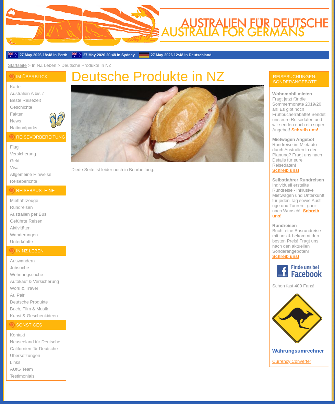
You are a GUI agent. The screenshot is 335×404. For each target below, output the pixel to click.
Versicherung (23, 153)
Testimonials (22, 376)
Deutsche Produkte (29, 302)
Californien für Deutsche (34, 348)
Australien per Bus (28, 214)
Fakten (17, 114)
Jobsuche (19, 267)
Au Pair (17, 295)
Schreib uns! (305, 129)
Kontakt (17, 334)
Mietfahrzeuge (24, 200)
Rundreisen (21, 207)
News (15, 120)
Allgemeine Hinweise (30, 174)
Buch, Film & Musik (29, 308)
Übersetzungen (25, 355)
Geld (14, 160)
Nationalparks (23, 127)
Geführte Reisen (26, 221)
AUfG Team (21, 369)
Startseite (17, 65)
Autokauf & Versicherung (34, 281)
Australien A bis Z (27, 93)
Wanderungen (24, 234)
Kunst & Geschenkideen (34, 315)
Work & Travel (24, 288)
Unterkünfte (21, 241)
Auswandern (22, 260)
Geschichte (21, 107)
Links (15, 362)
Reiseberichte (23, 181)
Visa (14, 167)
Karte (15, 86)
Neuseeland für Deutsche (35, 341)
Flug (14, 147)
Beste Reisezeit (25, 100)
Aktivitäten (20, 227)
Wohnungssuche (26, 274)
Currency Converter (291, 361)
